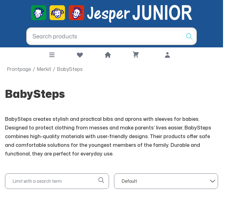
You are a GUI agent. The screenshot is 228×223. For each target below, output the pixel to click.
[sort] (166, 181)
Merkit (44, 69)
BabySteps (70, 69)
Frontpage (19, 69)
